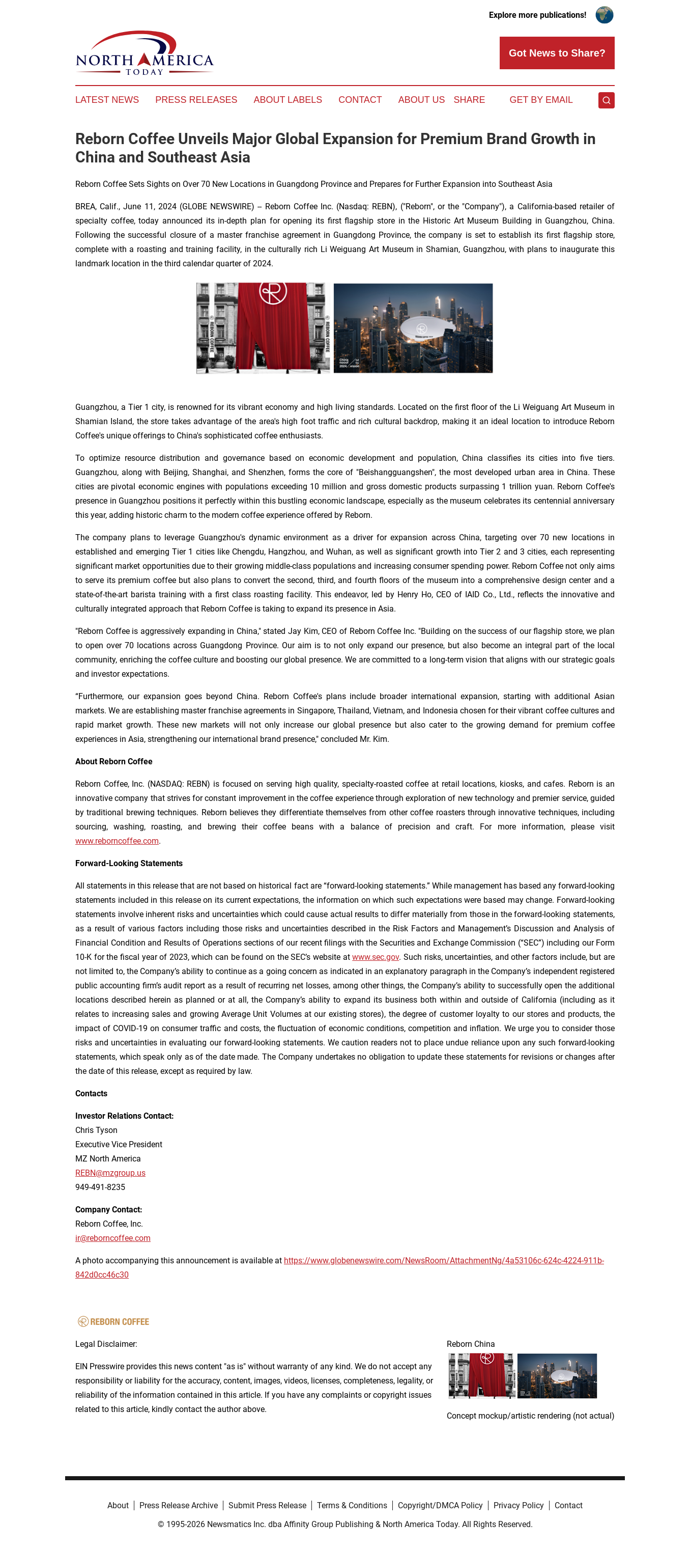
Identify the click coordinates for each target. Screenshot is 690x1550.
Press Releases (196, 100)
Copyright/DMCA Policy (440, 1505)
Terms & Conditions (352, 1505)
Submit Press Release (267, 1505)
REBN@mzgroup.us (110, 1173)
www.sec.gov (375, 957)
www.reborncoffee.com (117, 841)
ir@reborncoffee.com (113, 1238)
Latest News (107, 100)
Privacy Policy (519, 1505)
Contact (360, 100)
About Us (421, 100)
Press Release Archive (178, 1505)
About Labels (287, 100)
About (118, 1505)
